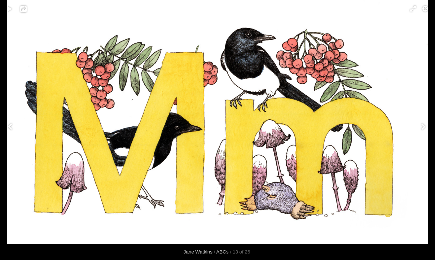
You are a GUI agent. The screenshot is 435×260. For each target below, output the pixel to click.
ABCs (222, 252)
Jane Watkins (198, 252)
